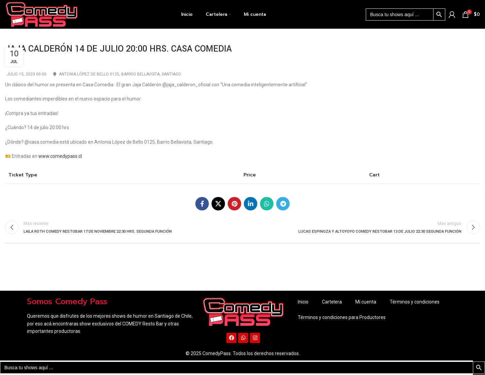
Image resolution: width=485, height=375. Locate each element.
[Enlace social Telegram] (283, 203)
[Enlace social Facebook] (202, 203)
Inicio (303, 302)
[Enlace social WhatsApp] (266, 203)
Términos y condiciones (415, 302)
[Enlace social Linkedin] (250, 203)
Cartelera (332, 302)
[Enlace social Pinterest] (234, 203)
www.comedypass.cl (60, 156)
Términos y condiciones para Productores (342, 317)
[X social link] (218, 203)
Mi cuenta (365, 302)
